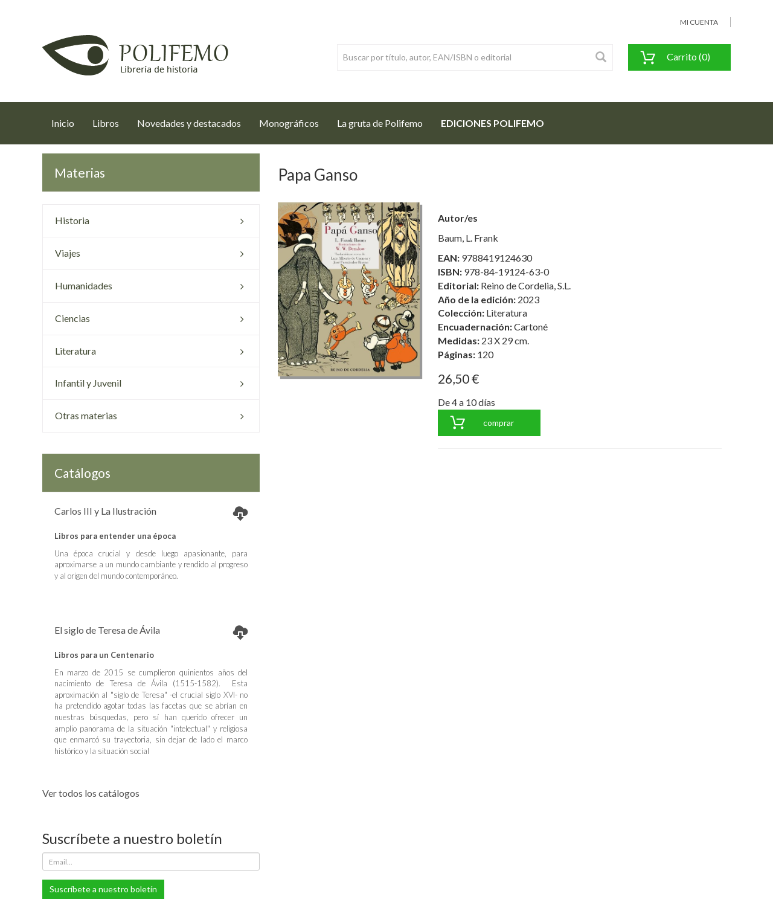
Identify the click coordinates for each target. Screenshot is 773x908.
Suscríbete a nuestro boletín (103, 889)
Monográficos (289, 123)
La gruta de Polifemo (380, 123)
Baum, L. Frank (468, 237)
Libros (105, 123)
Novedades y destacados (189, 123)
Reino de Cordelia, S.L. (526, 285)
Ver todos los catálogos (91, 793)
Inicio (67, 120)
